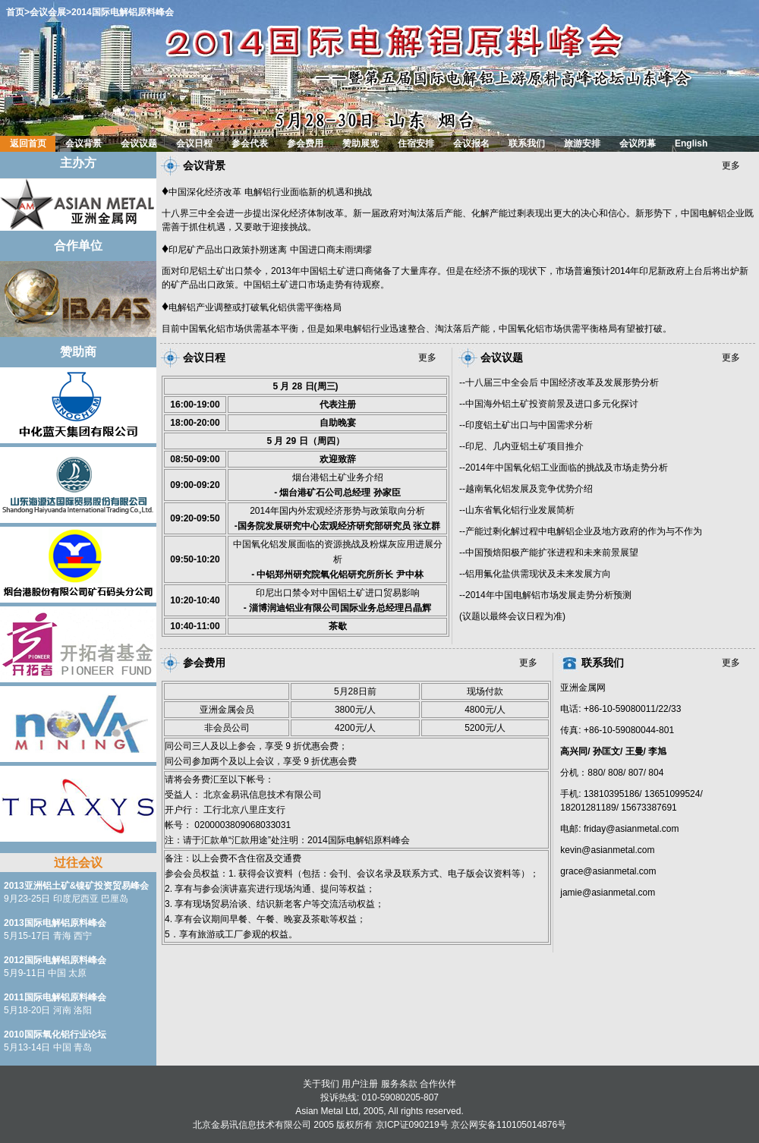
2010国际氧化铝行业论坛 (55, 1034)
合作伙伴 (438, 1083)
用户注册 (360, 1083)
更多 (731, 165)
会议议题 (501, 357)
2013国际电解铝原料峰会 (55, 923)
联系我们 (602, 663)
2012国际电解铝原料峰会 (55, 960)
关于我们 (321, 1083)
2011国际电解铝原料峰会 (55, 997)
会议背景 (204, 165)
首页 (15, 12)
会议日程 (204, 357)
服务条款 (399, 1083)
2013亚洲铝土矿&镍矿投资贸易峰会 (76, 885)
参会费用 (204, 663)
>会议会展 (45, 12)
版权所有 (354, 1124)
